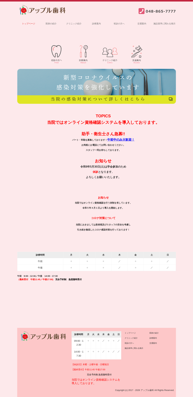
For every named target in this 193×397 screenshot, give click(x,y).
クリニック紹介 (74, 23)
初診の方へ (119, 23)
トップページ (28, 23)
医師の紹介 (51, 23)
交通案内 (141, 23)
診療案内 (96, 23)
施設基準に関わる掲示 (164, 23)
